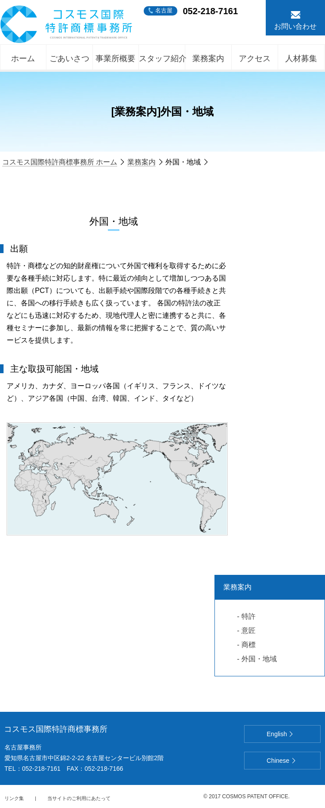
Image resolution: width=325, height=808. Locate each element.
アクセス (255, 58)
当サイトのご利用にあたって (79, 798)
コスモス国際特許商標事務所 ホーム (59, 162)
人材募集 (301, 58)
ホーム (23, 58)
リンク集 (14, 798)
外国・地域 (259, 659)
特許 (248, 616)
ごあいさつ (69, 58)
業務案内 (208, 58)
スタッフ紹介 (162, 58)
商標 (248, 644)
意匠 (248, 630)
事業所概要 (115, 58)
